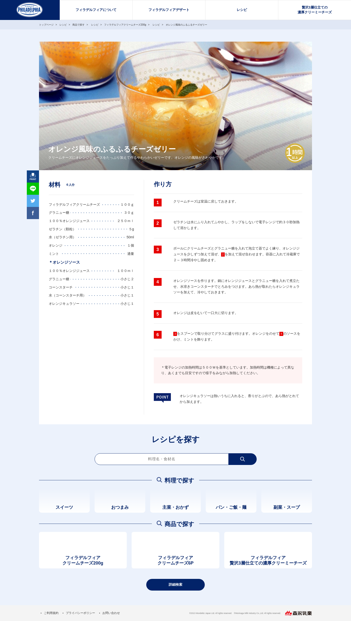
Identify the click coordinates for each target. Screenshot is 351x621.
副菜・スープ (286, 507)
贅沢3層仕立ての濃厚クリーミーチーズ (315, 9)
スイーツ (64, 507)
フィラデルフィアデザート (168, 10)
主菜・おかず (175, 507)
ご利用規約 (51, 613)
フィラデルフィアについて (96, 10)
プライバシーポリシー (80, 613)
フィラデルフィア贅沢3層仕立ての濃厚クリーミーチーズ (268, 560)
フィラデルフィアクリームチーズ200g (82, 560)
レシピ (242, 10)
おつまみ (120, 507)
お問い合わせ (111, 613)
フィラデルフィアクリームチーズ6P (175, 560)
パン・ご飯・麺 (231, 507)
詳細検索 (175, 584)
